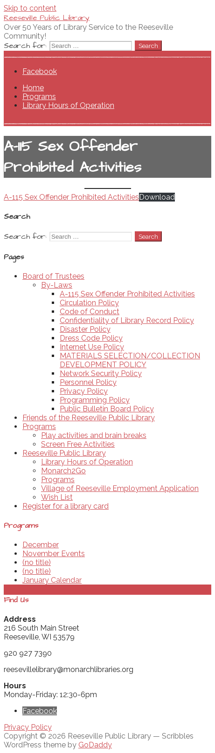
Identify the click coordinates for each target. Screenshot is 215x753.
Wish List (57, 497)
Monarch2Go (63, 470)
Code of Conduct (89, 311)
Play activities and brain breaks (93, 435)
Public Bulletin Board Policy (107, 408)
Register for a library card (65, 506)
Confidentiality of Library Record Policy (127, 320)
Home (33, 87)
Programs (39, 96)
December (40, 544)
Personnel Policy (88, 382)
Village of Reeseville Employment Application (120, 488)
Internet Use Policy (92, 347)
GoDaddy (95, 744)
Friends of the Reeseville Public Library (88, 417)
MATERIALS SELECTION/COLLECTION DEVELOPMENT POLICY (130, 360)
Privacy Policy (84, 391)
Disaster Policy (85, 329)
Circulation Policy (89, 302)
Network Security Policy (101, 373)
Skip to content (30, 8)
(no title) (36, 562)
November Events (53, 553)
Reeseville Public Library (47, 18)
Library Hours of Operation (68, 105)
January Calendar (52, 580)
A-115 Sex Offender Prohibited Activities (71, 197)
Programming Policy (95, 400)
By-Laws (56, 285)
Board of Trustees (53, 276)
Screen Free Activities (78, 444)
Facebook (39, 71)
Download (157, 197)
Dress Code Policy (91, 338)
